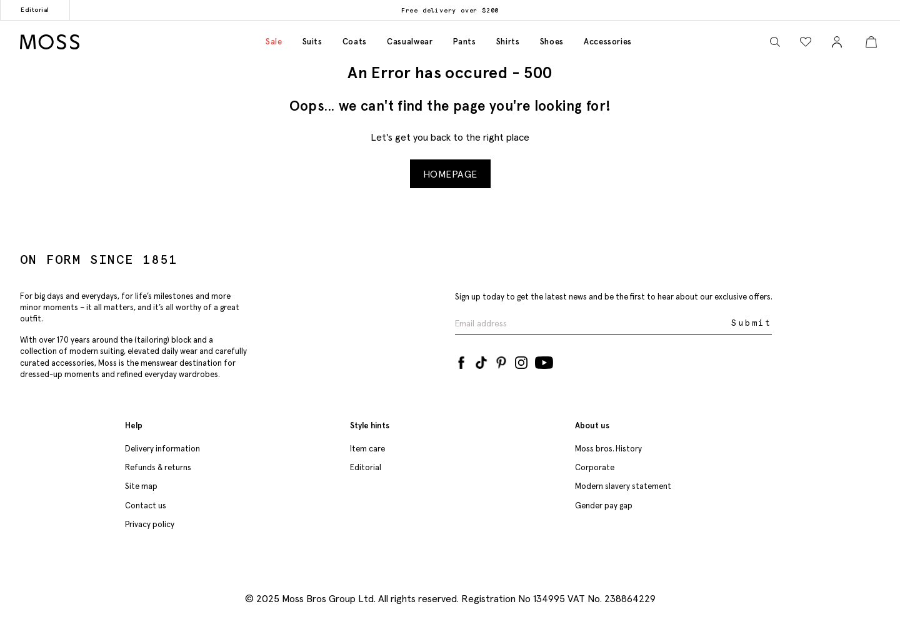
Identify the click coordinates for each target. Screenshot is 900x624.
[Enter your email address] (592, 324)
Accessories (608, 41)
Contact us (145, 505)
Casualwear (410, 41)
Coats (354, 41)
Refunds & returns (158, 467)
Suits (312, 41)
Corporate (594, 467)
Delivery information (162, 448)
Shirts (508, 41)
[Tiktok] (481, 360)
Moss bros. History (608, 448)
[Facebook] (461, 360)
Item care (367, 448)
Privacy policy (149, 524)
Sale (274, 41)
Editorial (35, 10)
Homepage (450, 174)
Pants (464, 41)
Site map (141, 486)
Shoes (552, 41)
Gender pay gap (603, 505)
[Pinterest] (501, 360)
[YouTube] (544, 360)
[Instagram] (521, 360)
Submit (751, 323)
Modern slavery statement (623, 486)
